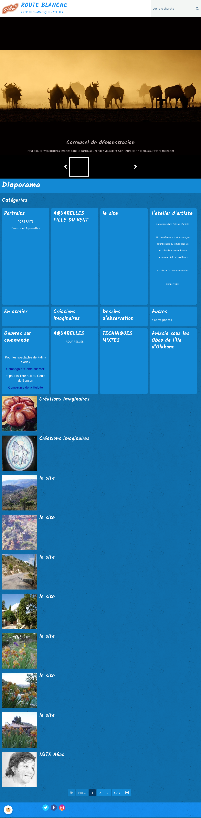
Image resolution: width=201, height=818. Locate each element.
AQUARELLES (69, 334)
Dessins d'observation (118, 315)
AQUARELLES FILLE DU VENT (71, 217)
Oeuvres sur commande (18, 337)
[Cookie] (8, 809)
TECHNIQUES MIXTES (118, 337)
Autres (160, 312)
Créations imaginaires (67, 315)
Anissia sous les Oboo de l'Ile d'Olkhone (172, 341)
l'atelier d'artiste (173, 214)
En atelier (16, 312)
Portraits (15, 214)
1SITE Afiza (52, 756)
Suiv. (117, 793)
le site (110, 214)
